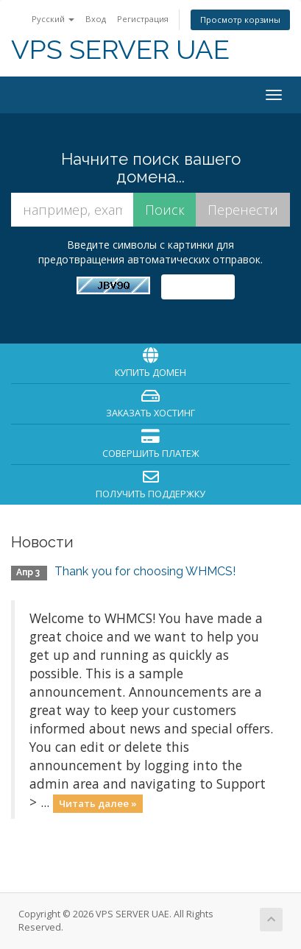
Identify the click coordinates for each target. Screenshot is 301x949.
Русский (53, 18)
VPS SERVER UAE (120, 49)
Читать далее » (98, 803)
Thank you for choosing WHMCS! (145, 571)
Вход (95, 18)
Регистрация (143, 18)
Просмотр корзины (240, 19)
